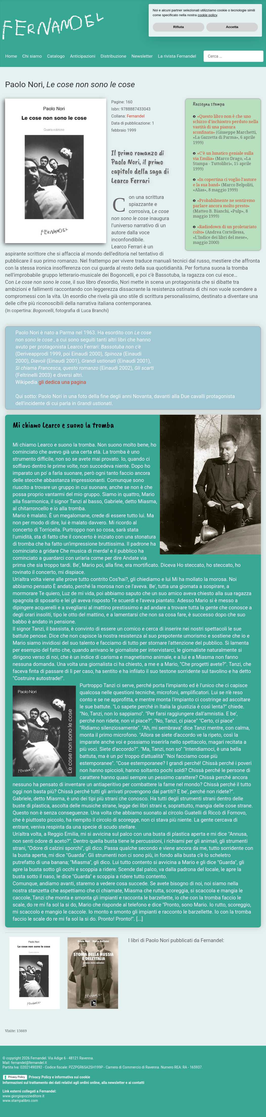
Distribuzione (113, 56)
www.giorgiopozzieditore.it (23, 1096)
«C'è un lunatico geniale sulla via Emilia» (223, 155)
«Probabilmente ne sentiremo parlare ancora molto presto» (224, 203)
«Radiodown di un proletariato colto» (224, 229)
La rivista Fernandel (177, 56)
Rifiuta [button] (178, 1103)
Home (11, 56)
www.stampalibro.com (20, 1101)
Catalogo (56, 56)
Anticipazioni (82, 56)
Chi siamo (32, 56)
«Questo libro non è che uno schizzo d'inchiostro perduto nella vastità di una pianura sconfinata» (225, 124)
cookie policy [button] (207, 1091)
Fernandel (135, 116)
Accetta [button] (232, 1103)
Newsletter (142, 56)
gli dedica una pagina (62, 382)
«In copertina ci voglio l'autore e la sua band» (224, 182)
